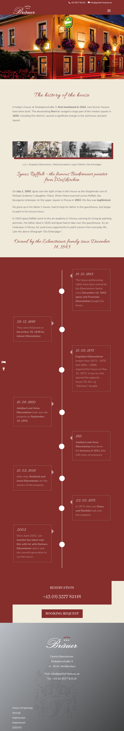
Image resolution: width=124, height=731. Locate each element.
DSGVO (17, 727)
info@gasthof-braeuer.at (65, 674)
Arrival (16, 713)
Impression (18, 718)
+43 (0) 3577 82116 (62, 597)
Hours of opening (22, 708)
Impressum (19, 722)
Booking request (62, 613)
